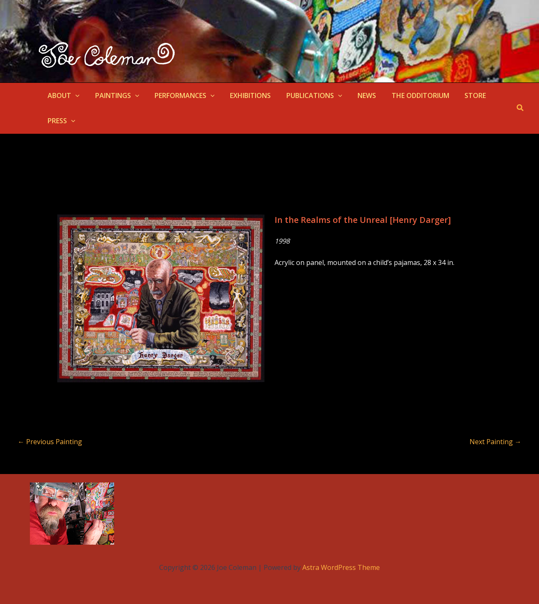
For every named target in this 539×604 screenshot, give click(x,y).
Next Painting (495, 441)
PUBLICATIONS (306, 95)
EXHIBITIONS (243, 95)
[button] (74, 95)
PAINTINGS (114, 95)
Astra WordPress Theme (341, 567)
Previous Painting (50, 441)
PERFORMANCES (179, 95)
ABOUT (63, 95)
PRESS (61, 120)
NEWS (356, 95)
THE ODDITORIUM (407, 95)
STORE (460, 95)
